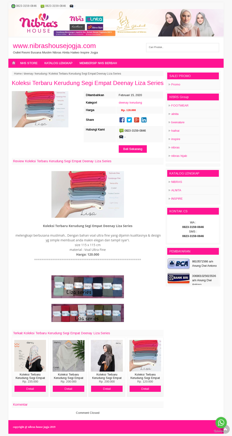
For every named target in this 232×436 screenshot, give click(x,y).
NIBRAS (176, 182)
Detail (30, 388)
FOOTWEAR (179, 105)
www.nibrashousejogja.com (54, 45)
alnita (175, 114)
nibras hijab (179, 155)
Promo (175, 84)
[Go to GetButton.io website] (221, 431)
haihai (175, 130)
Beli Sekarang (132, 149)
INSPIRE (177, 198)
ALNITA (176, 190)
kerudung (41, 73)
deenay (28, 73)
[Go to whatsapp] (221, 422)
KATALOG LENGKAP (58, 63)
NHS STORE (28, 63)
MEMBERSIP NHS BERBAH (98, 63)
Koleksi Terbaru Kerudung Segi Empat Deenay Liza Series (88, 83)
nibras (175, 147)
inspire (175, 139)
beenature (177, 122)
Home (18, 73)
